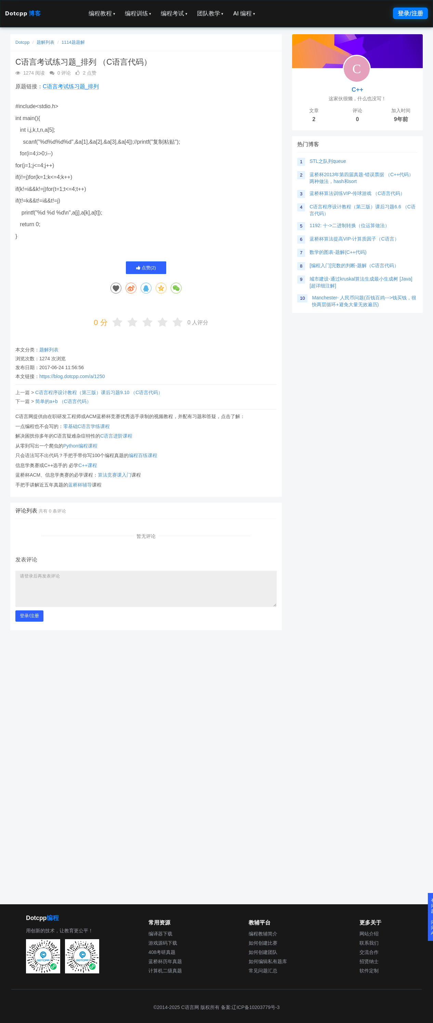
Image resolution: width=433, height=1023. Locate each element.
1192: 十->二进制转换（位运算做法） (350, 225)
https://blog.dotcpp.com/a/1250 (72, 376)
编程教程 (102, 13)
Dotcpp (23, 13)
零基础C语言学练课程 (86, 426)
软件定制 (369, 970)
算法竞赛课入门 (114, 475)
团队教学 (210, 13)
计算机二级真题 (165, 970)
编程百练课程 (143, 455)
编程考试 (174, 13)
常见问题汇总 (263, 970)
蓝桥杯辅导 (80, 485)
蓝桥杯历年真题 (165, 961)
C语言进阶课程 (116, 436)
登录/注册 (410, 13)
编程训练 (138, 13)
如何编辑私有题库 (268, 961)
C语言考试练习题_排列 (71, 86)
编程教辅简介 (263, 933)
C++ (357, 89)
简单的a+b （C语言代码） (63, 401)
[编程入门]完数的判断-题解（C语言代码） (354, 265)
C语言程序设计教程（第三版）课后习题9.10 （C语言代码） (99, 392)
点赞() (146, 267)
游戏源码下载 (162, 943)
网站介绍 (369, 933)
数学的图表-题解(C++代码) (338, 252)
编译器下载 (160, 933)
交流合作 (369, 952)
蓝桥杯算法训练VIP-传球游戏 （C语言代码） (357, 193)
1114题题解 (73, 42)
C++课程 (87, 465)
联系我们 (369, 943)
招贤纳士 (369, 961)
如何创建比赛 (263, 943)
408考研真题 (161, 952)
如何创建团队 (263, 952)
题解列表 (45, 42)
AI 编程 (244, 13)
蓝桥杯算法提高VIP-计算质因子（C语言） (354, 239)
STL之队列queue (328, 161)
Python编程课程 (80, 446)
